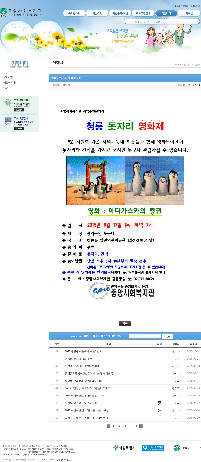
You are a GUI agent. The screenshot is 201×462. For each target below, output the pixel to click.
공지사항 (132, 22)
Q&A (158, 22)
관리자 (66, 85)
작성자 (107, 336)
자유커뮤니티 (146, 22)
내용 (97, 336)
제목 (89, 336)
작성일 (117, 336)
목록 (124, 323)
